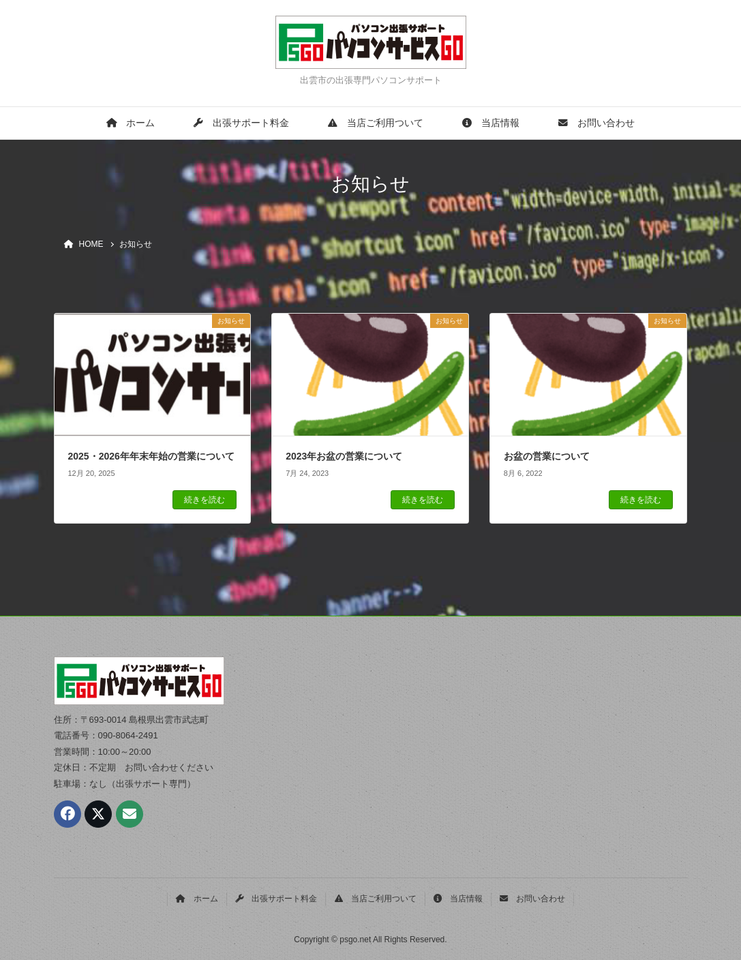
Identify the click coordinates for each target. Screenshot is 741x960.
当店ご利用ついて (375, 123)
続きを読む (204, 500)
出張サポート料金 (241, 123)
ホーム (130, 123)
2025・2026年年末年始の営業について (151, 456)
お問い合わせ (596, 123)
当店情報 (490, 123)
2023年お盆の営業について (344, 456)
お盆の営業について (547, 456)
